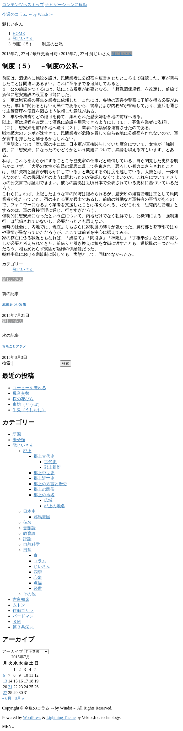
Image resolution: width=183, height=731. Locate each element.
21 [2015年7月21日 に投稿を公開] (10, 687)
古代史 (50, 462)
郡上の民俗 (44, 489)
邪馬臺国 (42, 517)
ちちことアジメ (14, 346)
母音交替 (21, 393)
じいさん (42, 566)
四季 (38, 572)
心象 (38, 577)
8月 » (19, 698)
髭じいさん (121, 53)
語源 (17, 434)
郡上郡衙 (52, 467)
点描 (38, 583)
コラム (40, 561)
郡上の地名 (44, 495)
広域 (48, 500)
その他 (29, 594)
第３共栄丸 (23, 627)
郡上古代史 (44, 456)
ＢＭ (17, 621)
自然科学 (31, 544)
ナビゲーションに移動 (66, 4)
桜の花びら (23, 399)
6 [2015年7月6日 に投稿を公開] (4, 675)
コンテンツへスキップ (23, 4)
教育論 (29, 533)
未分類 (19, 439)
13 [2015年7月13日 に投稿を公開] (5, 681)
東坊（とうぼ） (27, 404)
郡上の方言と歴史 (50, 484)
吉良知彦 (21, 599)
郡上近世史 (44, 478)
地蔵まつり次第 (14, 305)
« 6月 (7, 698)
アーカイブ (12, 651)
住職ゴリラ (23, 610)
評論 (27, 539)
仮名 (27, 522)
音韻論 (29, 528)
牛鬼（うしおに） (29, 410)
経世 (38, 588)
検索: (7, 363)
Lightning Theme (61, 717)
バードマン (23, 616)
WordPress (32, 717)
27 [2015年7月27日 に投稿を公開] (5, 692)
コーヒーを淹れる (29, 388)
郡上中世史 (44, 473)
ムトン (19, 605)
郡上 (27, 451)
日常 (27, 550)
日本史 (29, 511)
